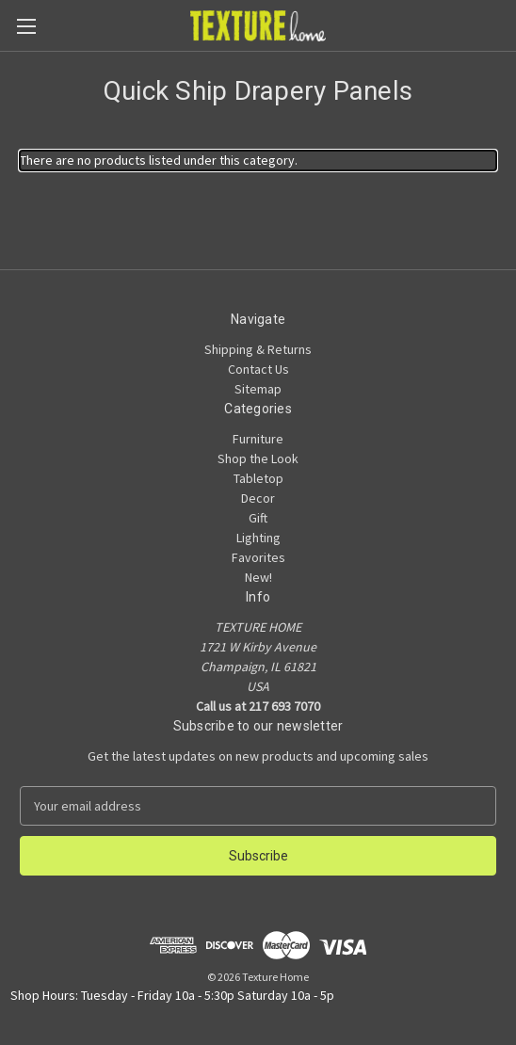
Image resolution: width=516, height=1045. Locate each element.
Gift (258, 517)
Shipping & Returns (258, 349)
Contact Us (258, 369)
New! (258, 577)
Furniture (258, 438)
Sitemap (258, 388)
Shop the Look (258, 458)
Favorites (258, 557)
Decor (258, 498)
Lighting (258, 537)
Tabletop (258, 478)
